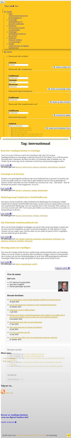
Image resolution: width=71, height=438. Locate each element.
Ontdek (8, 12)
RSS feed (7, 393)
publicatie (4, 241)
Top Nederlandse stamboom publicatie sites (19, 222)
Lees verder (6, 165)
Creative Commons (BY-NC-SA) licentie (31, 435)
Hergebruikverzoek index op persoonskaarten (26, 322)
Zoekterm (12, 63)
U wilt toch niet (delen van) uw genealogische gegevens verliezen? (33, 337)
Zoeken (8, 52)
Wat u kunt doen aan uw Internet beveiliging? (26, 327)
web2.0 (34, 264)
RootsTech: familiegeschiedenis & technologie (20, 151)
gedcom (35, 167)
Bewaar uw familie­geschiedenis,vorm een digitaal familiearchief (14, 416)
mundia (36, 216)
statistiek (20, 241)
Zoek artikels (22, 128)
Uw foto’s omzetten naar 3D (20, 332)
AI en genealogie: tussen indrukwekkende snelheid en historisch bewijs (35, 300)
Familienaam (14, 76)
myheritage (44, 216)
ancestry (19, 167)
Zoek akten (20, 132)
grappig (34, 190)
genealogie (43, 167)
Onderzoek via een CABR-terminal (22, 310)
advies (18, 264)
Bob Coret (6, 361)
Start (15, 6)
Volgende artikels (62, 268)
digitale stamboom (26, 239)
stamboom (12, 241)
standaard (62, 167)
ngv (63, 239)
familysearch (27, 167)
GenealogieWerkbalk (17, 34)
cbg (17, 239)
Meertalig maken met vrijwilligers (15, 248)
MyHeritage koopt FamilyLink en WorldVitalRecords (24, 197)
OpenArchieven (18, 16)
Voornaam (13, 80)
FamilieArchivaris (19, 46)
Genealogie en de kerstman (12, 174)
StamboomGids (15, 40)
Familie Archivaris (8, 422)
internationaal (53, 167)
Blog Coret (9, 6)
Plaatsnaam (13, 84)
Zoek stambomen (22, 130)
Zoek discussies (27, 136)
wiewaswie (28, 241)
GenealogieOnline (16, 22)
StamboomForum (17, 28)
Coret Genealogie (9, 358)
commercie (26, 190)
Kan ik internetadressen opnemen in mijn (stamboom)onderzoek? (33, 305)
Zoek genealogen (28, 134)
